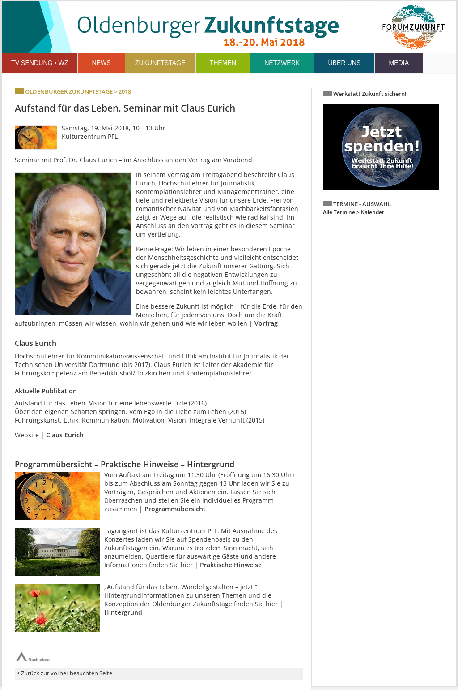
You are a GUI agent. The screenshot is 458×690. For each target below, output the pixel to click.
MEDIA (399, 62)
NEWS (101, 62)
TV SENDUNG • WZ (39, 62)
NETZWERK (282, 62)
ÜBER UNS (344, 62)
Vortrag (266, 323)
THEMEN (223, 62)
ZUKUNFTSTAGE (160, 62)
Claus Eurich (65, 435)
